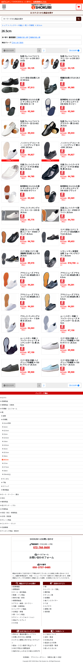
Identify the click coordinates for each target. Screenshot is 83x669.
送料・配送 (49, 638)
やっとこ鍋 (49, 595)
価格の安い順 (23, 37)
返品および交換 (50, 644)
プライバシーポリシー (38, 658)
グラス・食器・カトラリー (23, 604)
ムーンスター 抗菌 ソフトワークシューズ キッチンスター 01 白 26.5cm (70, 319)
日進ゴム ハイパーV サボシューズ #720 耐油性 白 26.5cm (29, 166)
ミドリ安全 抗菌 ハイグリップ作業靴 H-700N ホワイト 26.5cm (69, 340)
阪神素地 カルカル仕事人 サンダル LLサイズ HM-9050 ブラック (70, 188)
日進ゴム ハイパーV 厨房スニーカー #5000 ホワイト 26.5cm (70, 210)
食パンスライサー (51, 601)
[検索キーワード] (39, 19)
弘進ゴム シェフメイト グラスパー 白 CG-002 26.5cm (30, 123)
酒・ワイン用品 (19, 615)
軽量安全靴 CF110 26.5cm (70, 78)
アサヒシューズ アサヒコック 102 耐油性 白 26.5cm (30, 296)
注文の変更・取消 (51, 646)
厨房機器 (16, 586)
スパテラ (48, 606)
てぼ (46, 604)
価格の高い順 (35, 37)
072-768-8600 (41, 547)
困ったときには (50, 649)
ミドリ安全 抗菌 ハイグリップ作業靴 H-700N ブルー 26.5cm (69, 362)
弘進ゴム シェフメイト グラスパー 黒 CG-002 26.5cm (70, 123)
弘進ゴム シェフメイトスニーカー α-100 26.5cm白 (30, 58)
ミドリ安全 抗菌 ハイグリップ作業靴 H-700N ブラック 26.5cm (29, 362)
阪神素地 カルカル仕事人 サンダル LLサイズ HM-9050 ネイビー (70, 101)
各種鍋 (47, 598)
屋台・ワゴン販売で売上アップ (24, 646)
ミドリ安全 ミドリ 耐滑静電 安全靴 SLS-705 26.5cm (30, 253)
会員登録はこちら (39, 1)
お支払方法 (49, 641)
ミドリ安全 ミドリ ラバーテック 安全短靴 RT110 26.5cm (69, 231)
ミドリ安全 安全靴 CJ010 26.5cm (30, 78)
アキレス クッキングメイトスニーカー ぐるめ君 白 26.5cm (30, 318)
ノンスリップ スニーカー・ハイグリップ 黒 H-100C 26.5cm (70, 144)
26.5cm (39, 25)
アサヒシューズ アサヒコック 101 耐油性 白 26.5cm (30, 275)
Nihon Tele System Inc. (42, 662)
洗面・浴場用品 (19, 606)
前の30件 (8, 50)
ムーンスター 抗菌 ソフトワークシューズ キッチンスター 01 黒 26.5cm (30, 341)
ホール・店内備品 (19, 592)
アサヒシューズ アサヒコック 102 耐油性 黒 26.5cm (70, 296)
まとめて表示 (18, 42)
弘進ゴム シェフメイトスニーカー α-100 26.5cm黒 (70, 58)
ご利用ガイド (57, 632)
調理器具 (16, 589)
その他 (15, 624)
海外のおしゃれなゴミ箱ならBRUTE (26, 652)
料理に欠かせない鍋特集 (22, 638)
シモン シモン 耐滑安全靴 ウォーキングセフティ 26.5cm (70, 253)
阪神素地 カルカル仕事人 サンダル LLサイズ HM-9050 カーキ (30, 101)
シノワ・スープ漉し (52, 589)
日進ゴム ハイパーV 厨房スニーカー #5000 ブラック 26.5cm (30, 231)
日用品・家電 (18, 612)
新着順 (13, 37)
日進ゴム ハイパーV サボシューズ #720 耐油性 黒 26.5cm (69, 166)
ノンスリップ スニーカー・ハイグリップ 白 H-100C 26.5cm (30, 144)
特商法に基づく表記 (54, 658)
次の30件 (74, 50)
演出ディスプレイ (19, 621)
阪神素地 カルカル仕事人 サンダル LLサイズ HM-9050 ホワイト (30, 188)
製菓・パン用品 (19, 595)
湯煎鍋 (47, 612)
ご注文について (50, 635)
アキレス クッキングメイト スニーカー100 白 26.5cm (30, 210)
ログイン (4, 1)
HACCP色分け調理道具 (21, 649)
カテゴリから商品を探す (41, 12)
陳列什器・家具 (19, 598)
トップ (4, 25)
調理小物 (48, 609)
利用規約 (26, 658)
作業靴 (31, 25)
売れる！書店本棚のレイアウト (24, 635)
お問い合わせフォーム (41, 557)
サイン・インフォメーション (23, 618)
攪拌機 (47, 592)
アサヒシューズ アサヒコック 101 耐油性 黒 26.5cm (70, 275)
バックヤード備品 (16, 25)
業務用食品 (17, 601)
